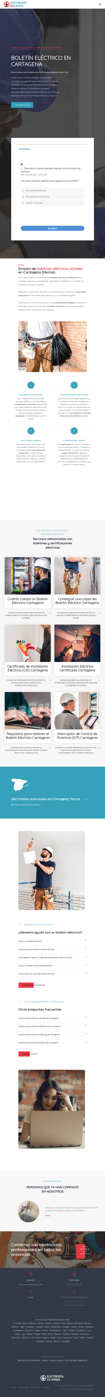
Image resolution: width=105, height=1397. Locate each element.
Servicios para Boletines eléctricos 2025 (52, 1320)
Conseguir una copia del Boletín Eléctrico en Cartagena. (34, 81)
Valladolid (40, 1341)
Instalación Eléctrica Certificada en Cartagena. (30, 88)
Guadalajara (18, 1330)
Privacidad (35, 1387)
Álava (25, 1323)
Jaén (64, 1330)
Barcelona (79, 1323)
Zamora (56, 1341)
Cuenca (74, 1327)
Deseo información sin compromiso (83, 1251)
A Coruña (17, 1323)
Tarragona (67, 1338)
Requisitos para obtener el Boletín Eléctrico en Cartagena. (35, 92)
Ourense (66, 1334)
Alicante (40, 1323)
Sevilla (53, 1338)
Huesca (45, 1330)
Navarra (58, 1334)
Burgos (88, 1323)
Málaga (37, 1334)
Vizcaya (48, 1341)
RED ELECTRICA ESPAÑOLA (29, 1360)
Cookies (45, 1387)
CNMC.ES (45, 1360)
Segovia (45, 1338)
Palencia (74, 1334)
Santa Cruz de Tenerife (31, 1338)
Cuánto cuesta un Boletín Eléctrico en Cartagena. (31, 78)
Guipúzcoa (29, 1330)
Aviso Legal (23, 1387)
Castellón (39, 1327)
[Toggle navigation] (100, 4)
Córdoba (65, 1327)
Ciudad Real (56, 1327)
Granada (89, 1327)
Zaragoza (65, 1341)
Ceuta (46, 1327)
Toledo (82, 1338)
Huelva (37, 1330)
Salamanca (16, 1338)
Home (13, 1387)
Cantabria (30, 1327)
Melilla (43, 1334)
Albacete (32, 1323)
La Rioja (71, 1330)
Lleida (17, 1334)
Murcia (50, 1334)
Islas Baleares (55, 1330)
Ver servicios (22, 105)
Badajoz (69, 1323)
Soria (59, 1338)
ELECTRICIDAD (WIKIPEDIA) (76, 1360)
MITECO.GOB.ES (56, 1360)
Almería (48, 1323)
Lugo (23, 1334)
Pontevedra (84, 1334)
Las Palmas (81, 1330)
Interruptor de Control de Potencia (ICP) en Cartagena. (34, 96)
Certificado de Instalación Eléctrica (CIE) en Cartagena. (34, 85)
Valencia (90, 1338)
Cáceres (15, 1327)
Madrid (30, 1334)
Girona (81, 1327)
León (89, 1330)
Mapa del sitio (88, 1389)
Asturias (56, 1323)
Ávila (63, 1323)
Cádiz (22, 1327)
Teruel (75, 1338)
